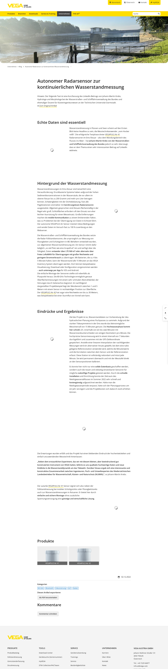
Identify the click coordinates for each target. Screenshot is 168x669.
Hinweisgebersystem (94, 657)
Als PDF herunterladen (48, 565)
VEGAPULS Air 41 (112, 134)
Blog (103, 642)
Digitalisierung (13, 638)
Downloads (33, 14)
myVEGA (42, 629)
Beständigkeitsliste (78, 633)
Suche (41, 638)
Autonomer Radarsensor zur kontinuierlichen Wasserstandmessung (47, 67)
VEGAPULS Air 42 (48, 271)
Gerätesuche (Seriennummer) (50, 625)
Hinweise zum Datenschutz (73, 657)
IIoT (69, 556)
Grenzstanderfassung (15, 629)
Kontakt (105, 629)
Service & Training (48, 14)
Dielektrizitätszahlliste (79, 638)
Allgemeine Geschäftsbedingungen (34, 657)
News (104, 633)
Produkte (11, 14)
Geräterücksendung (78, 621)
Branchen (22, 14)
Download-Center (46, 621)
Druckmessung (13, 633)
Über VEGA (106, 625)
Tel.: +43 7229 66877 (142, 631)
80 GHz (41, 556)
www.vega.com (139, 637)
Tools (42, 616)
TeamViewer (75, 642)
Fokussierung (61, 556)
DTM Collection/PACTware (49, 633)
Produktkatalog (13, 621)
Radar (75, 556)
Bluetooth (49, 556)
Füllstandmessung (14, 625)
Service (74, 616)
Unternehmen (64, 14)
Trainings (74, 625)
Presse (104, 638)
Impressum (55, 657)
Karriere (105, 621)
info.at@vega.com (141, 634)
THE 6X (76, 13)
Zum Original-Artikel (48, 105)
